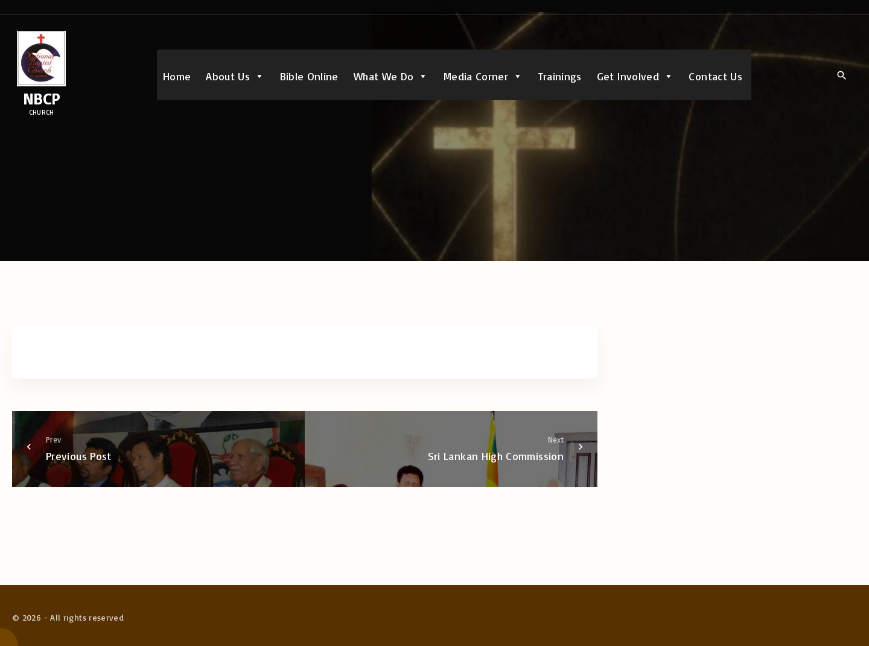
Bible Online (309, 76)
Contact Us (715, 76)
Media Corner (483, 76)
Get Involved (635, 76)
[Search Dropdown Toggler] (841, 75)
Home (177, 76)
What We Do (391, 76)
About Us (235, 76)
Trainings (560, 76)
